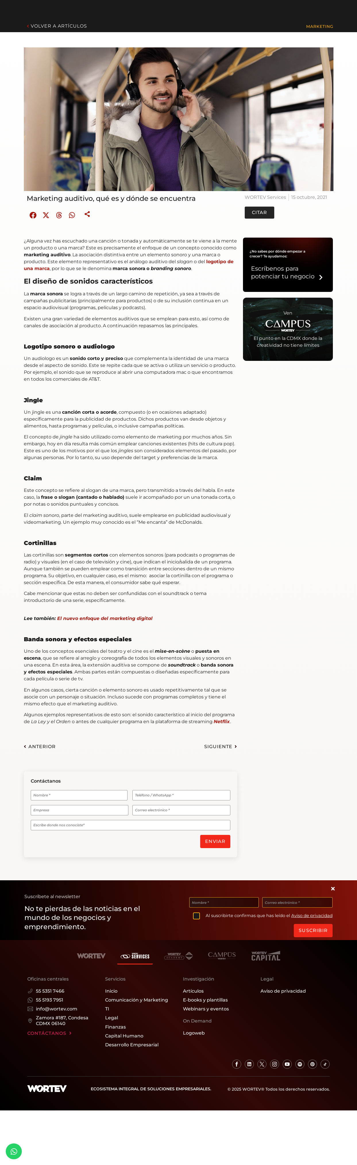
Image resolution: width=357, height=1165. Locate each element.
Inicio (111, 988)
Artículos (193, 988)
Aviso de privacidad (312, 914)
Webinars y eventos (206, 1007)
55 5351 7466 (45, 988)
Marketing (319, 26)
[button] (33, 215)
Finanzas (115, 1024)
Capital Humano (124, 1033)
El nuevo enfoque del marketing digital (105, 618)
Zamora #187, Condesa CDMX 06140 (57, 1018)
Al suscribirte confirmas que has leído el (269, 914)
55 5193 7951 (45, 997)
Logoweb (194, 1030)
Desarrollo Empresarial (132, 1042)
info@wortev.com (52, 1007)
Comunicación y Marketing (136, 997)
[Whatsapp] (14, 1151)
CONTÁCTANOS (49, 1031)
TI (107, 1007)
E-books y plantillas (205, 997)
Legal (111, 1015)
